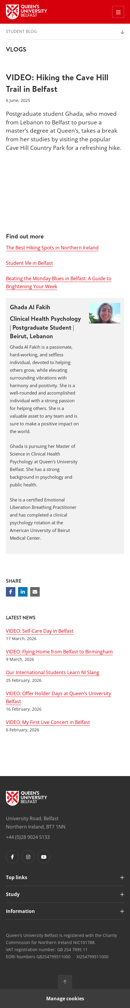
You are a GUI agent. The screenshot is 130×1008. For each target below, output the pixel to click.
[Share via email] (35, 592)
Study (13, 894)
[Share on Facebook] (10, 592)
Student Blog (21, 31)
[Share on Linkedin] (23, 592)
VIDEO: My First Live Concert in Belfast (48, 722)
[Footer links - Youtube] (43, 856)
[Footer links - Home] (26, 798)
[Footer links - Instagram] (28, 856)
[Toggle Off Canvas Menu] (118, 12)
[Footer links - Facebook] (12, 856)
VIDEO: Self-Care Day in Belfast (39, 631)
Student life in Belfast (29, 263)
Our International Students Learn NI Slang (52, 672)
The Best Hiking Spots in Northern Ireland (52, 247)
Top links (16, 877)
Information (20, 911)
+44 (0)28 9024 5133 (28, 837)
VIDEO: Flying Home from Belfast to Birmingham (59, 651)
